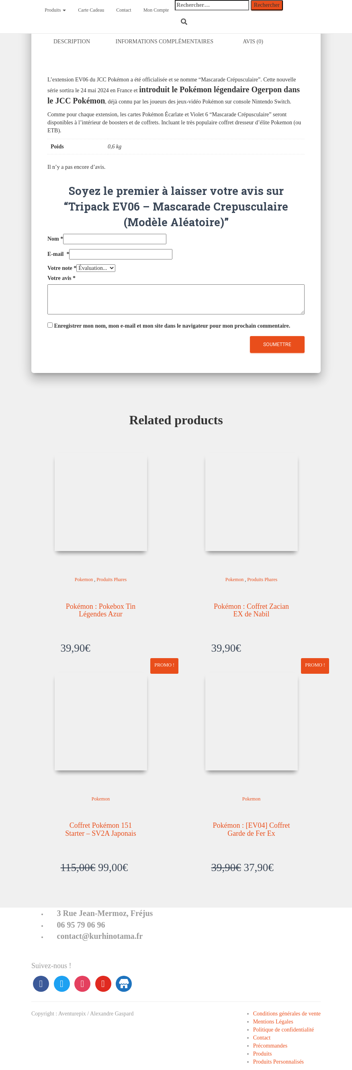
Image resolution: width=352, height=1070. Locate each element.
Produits (55, 10)
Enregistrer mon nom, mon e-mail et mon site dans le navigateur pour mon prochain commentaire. (172, 326)
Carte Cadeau (91, 10)
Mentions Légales (273, 1022)
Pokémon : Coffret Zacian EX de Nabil (251, 610)
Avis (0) (253, 42)
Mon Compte (156, 10)
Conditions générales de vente (287, 1014)
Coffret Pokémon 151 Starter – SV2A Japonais (100, 829)
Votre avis (61, 279)
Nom (55, 239)
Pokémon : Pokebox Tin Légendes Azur (101, 610)
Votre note (61, 268)
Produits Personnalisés (278, 1062)
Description (71, 42)
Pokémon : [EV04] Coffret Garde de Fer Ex (251, 829)
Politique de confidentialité (283, 1030)
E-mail (58, 254)
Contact (123, 10)
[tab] (77, 42)
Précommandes (270, 1046)
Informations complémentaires (165, 42)
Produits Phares (111, 580)
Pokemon (84, 580)
